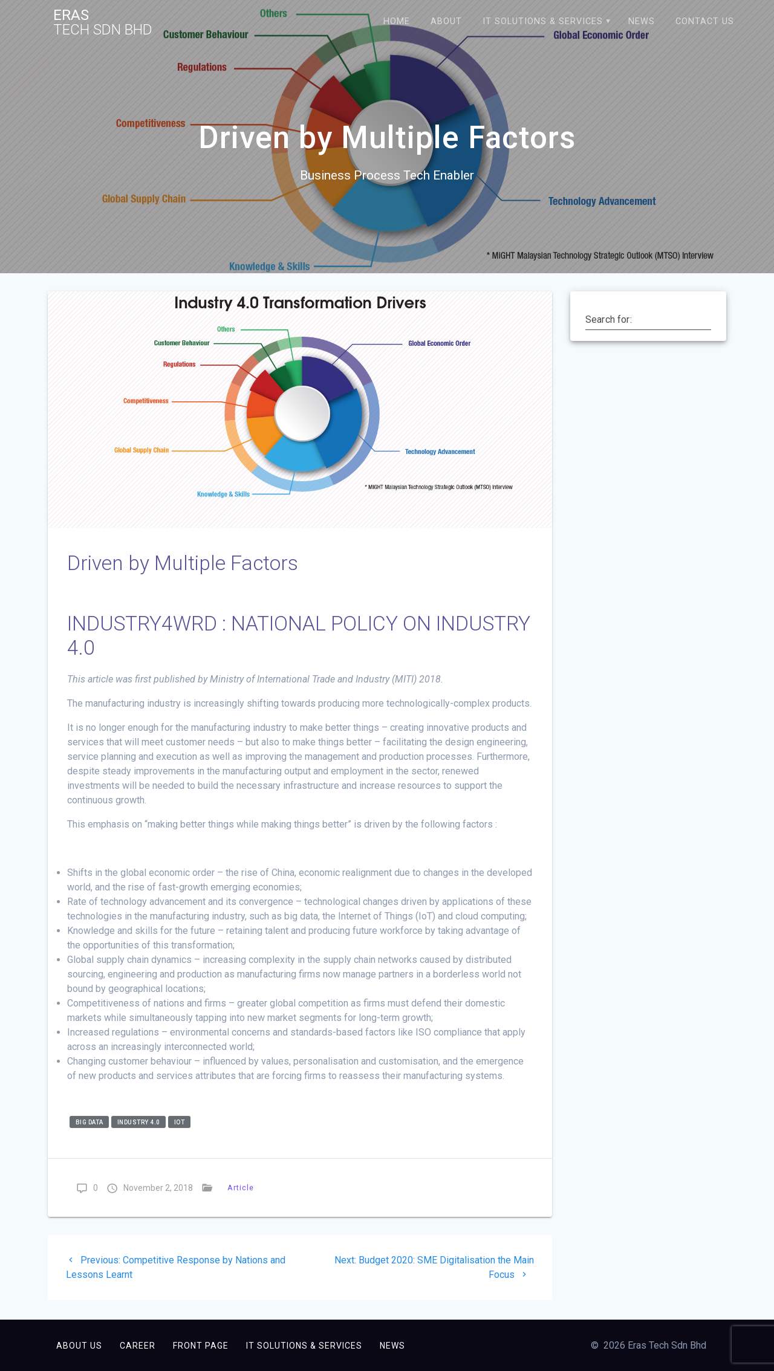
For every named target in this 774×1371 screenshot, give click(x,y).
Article (241, 1187)
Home (396, 21)
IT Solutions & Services (543, 21)
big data (89, 1121)
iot (179, 1121)
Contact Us (704, 21)
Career (137, 1345)
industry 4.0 (138, 1121)
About (446, 21)
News (641, 21)
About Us (79, 1345)
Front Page (201, 1345)
